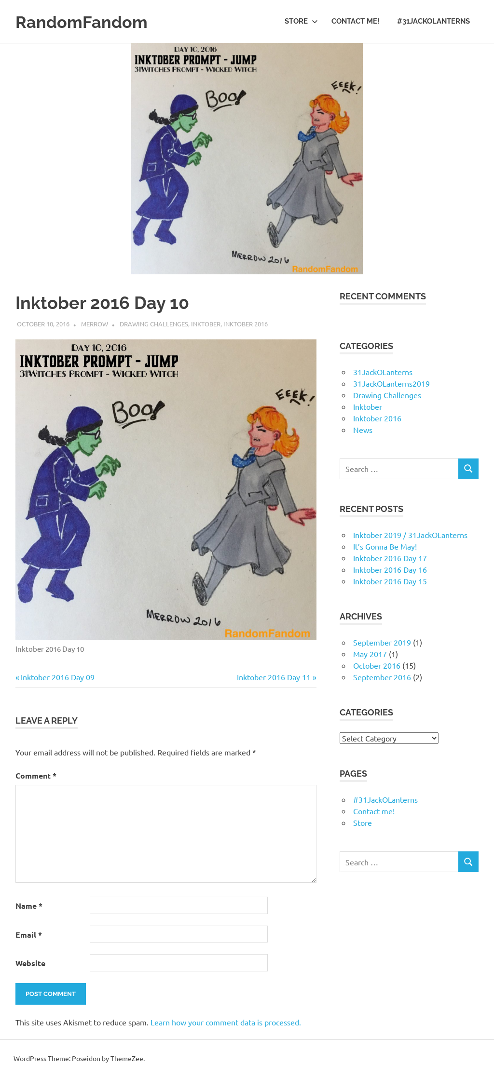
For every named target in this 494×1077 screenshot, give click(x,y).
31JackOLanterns (382, 372)
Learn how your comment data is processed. (226, 1022)
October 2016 (376, 665)
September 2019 (382, 642)
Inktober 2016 (245, 324)
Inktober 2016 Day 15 (390, 581)
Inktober (205, 324)
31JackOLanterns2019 (391, 383)
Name (28, 906)
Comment (35, 775)
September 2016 (382, 677)
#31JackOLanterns (433, 21)
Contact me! (355, 21)
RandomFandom (88, 21)
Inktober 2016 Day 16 (390, 569)
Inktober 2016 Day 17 (390, 558)
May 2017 (370, 654)
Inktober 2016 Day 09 (57, 677)
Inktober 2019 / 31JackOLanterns (410, 534)
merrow (94, 324)
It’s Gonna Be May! (385, 546)
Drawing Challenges (154, 324)
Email (28, 934)
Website (30, 963)
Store (301, 21)
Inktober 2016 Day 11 (274, 677)
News (362, 429)
